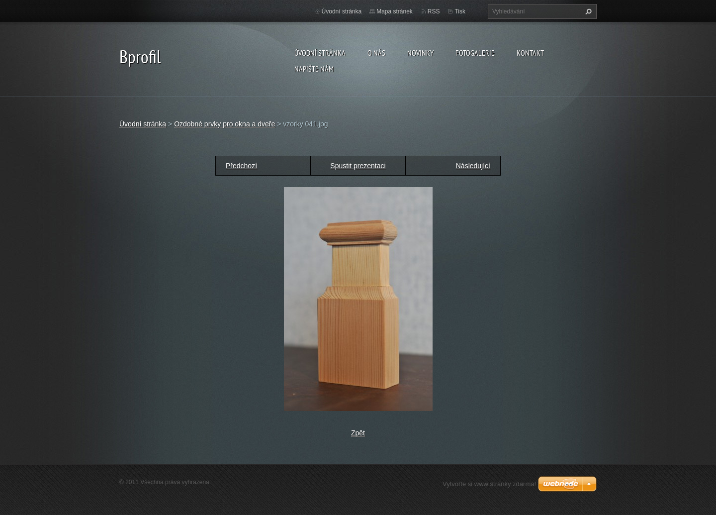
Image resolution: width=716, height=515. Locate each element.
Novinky (420, 53)
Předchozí (241, 166)
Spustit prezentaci (357, 166)
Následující (473, 166)
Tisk (459, 11)
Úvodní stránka (320, 53)
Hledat (587, 11)
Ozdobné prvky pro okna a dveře (224, 124)
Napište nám (314, 69)
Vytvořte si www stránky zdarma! (489, 484)
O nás (376, 53)
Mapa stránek (394, 11)
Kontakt (530, 53)
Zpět (358, 433)
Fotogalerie (475, 53)
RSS (434, 11)
